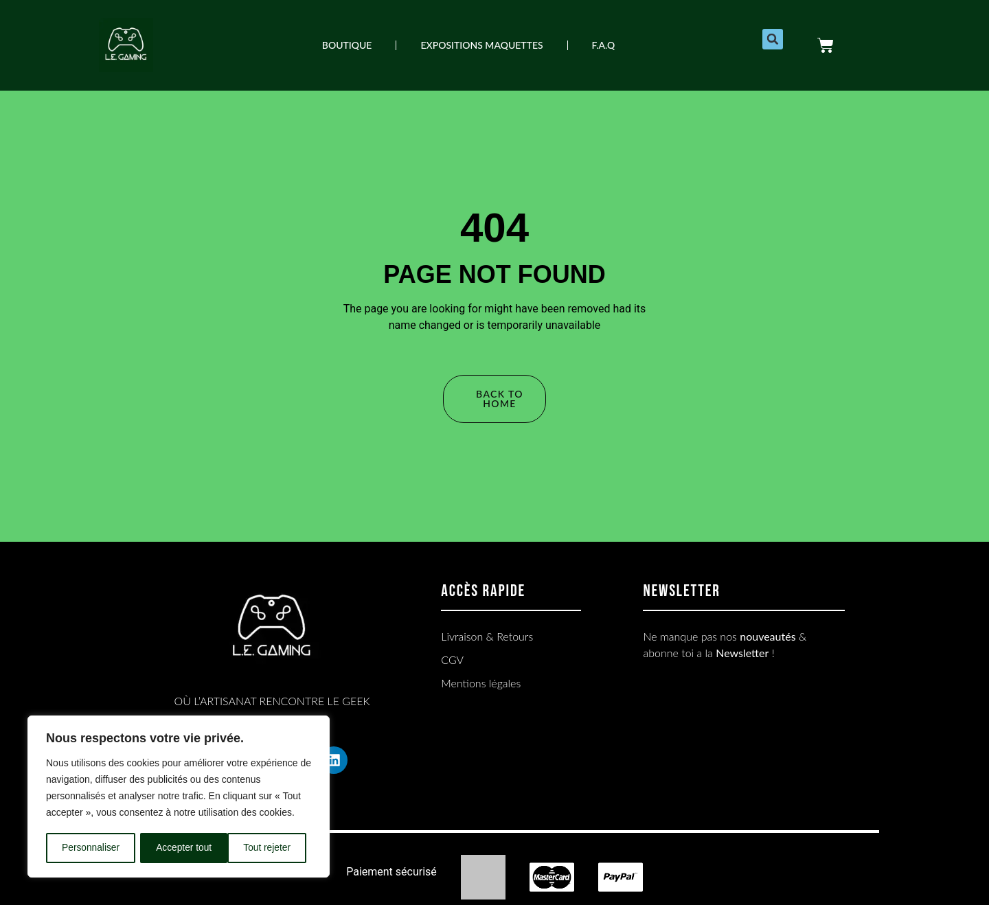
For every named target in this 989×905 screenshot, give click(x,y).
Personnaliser (90, 848)
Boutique (347, 45)
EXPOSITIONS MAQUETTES (481, 45)
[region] (178, 797)
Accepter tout (268, 848)
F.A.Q (603, 45)
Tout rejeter (180, 848)
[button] (772, 39)
